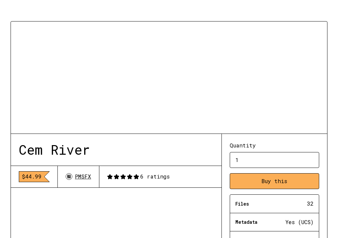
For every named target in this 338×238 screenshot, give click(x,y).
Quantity (243, 145)
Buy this (274, 181)
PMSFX (78, 176)
